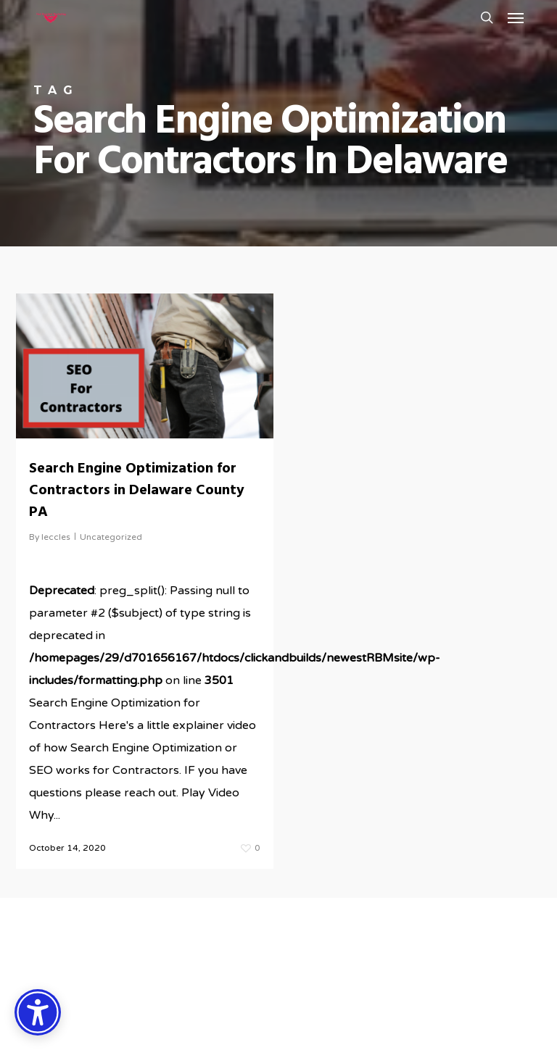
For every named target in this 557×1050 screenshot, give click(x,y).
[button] (516, 17)
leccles (55, 537)
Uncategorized (111, 537)
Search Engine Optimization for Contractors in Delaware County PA (136, 490)
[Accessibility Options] (38, 1012)
